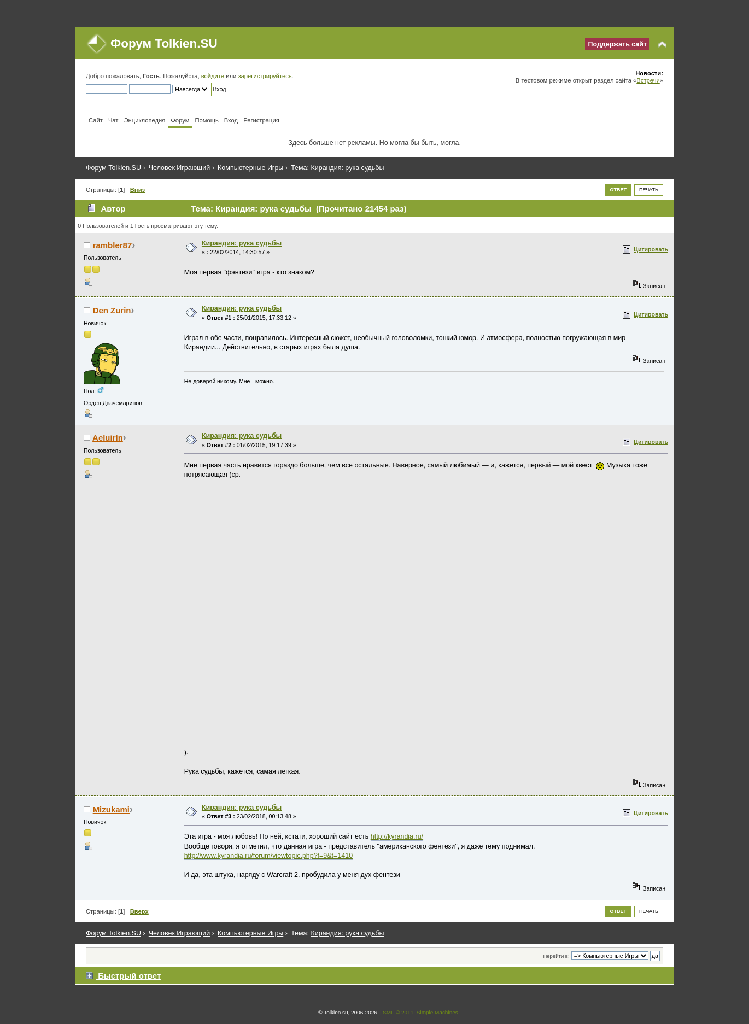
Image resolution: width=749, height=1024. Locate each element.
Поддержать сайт (617, 44)
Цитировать (651, 249)
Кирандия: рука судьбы (242, 243)
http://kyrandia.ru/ (397, 836)
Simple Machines (437, 1012)
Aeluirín (107, 437)
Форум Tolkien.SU (164, 43)
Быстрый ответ (129, 975)
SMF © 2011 (398, 1012)
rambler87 (112, 245)
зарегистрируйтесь (264, 76)
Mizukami (111, 809)
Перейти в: (556, 956)
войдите (212, 76)
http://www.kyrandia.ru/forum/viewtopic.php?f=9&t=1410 (268, 855)
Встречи (647, 80)
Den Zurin (112, 310)
